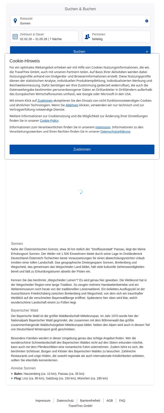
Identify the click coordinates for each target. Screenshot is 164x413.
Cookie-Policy (49, 120)
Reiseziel (26, 18)
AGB (110, 400)
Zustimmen (44, 100)
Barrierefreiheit (90, 400)
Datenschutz (65, 400)
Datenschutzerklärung (115, 131)
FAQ (122, 400)
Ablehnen (72, 105)
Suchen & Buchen (80, 9)
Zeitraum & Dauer (32, 34)
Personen (98, 34)
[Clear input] (147, 21)
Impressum (102, 127)
